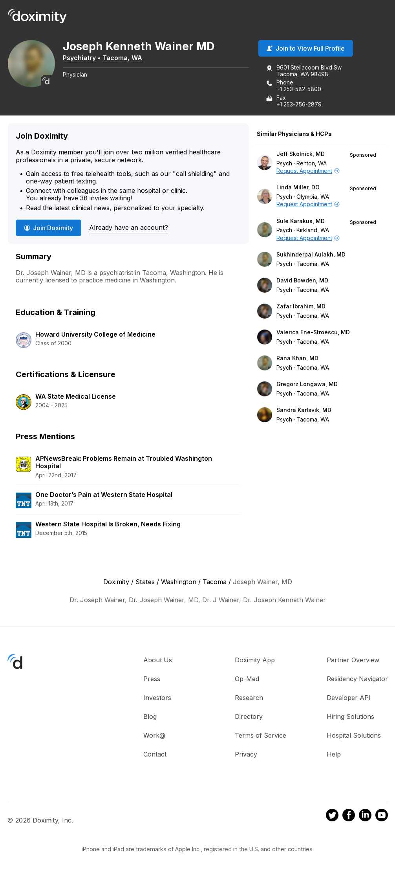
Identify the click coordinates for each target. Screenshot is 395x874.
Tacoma (115, 58)
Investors (157, 698)
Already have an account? (128, 227)
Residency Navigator (357, 679)
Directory (249, 716)
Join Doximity (48, 228)
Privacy (246, 754)
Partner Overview (353, 660)
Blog (150, 716)
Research (249, 698)
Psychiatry (79, 58)
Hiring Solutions (350, 716)
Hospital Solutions (354, 735)
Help (334, 754)
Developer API (349, 698)
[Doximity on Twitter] (332, 816)
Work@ (154, 735)
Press (151, 679)
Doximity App (255, 660)
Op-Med (247, 679)
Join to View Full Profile (306, 48)
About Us (157, 660)
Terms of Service (260, 735)
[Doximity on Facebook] (348, 816)
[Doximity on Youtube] (381, 816)
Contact (154, 754)
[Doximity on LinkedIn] (365, 816)
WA (137, 58)
